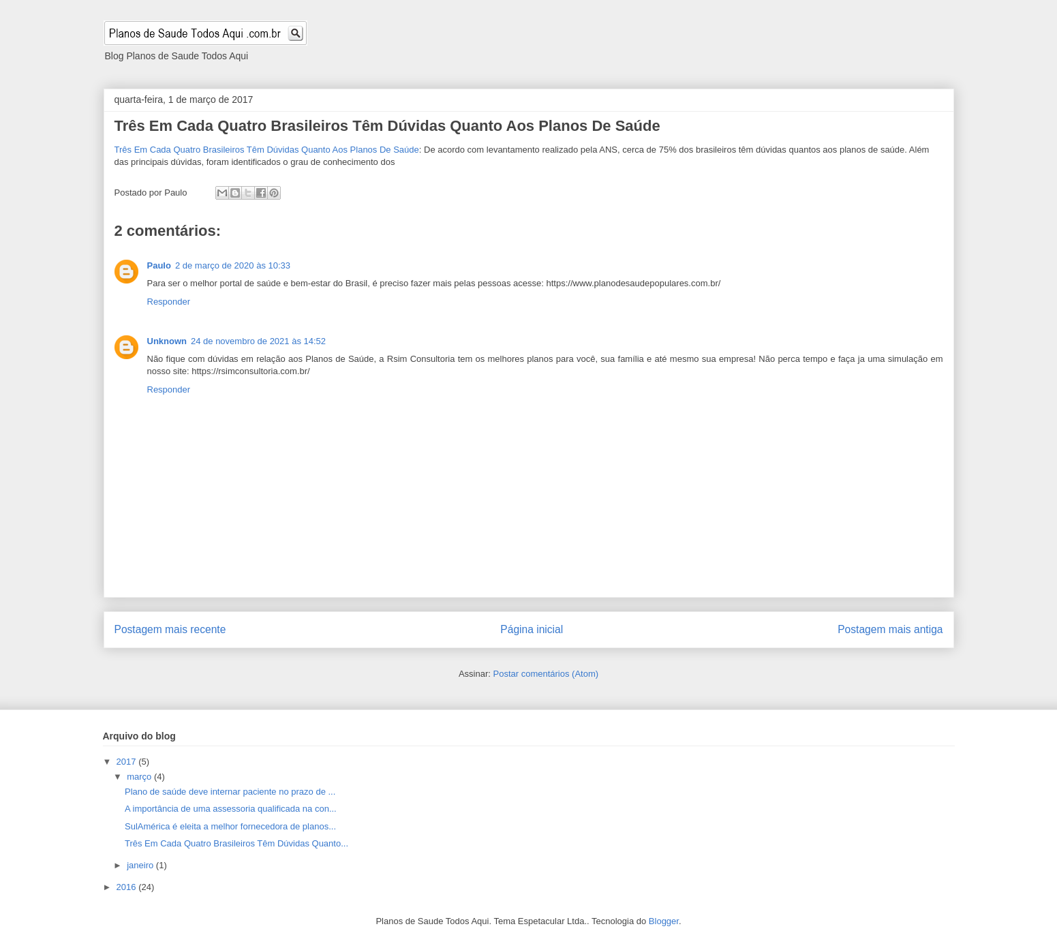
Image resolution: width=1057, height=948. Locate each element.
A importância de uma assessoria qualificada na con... (231, 809)
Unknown (167, 341)
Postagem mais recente (170, 629)
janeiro (141, 865)
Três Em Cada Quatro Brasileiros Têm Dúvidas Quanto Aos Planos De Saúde (387, 125)
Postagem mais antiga (890, 629)
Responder (169, 301)
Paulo (159, 265)
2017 (128, 761)
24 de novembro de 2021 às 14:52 (258, 341)
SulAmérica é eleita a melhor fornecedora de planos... (230, 826)
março (140, 776)
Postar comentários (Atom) (545, 674)
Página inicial (531, 629)
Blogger (664, 921)
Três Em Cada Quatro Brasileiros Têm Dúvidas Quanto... (236, 843)
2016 (128, 887)
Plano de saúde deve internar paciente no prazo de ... (230, 791)
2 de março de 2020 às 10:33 (232, 265)
